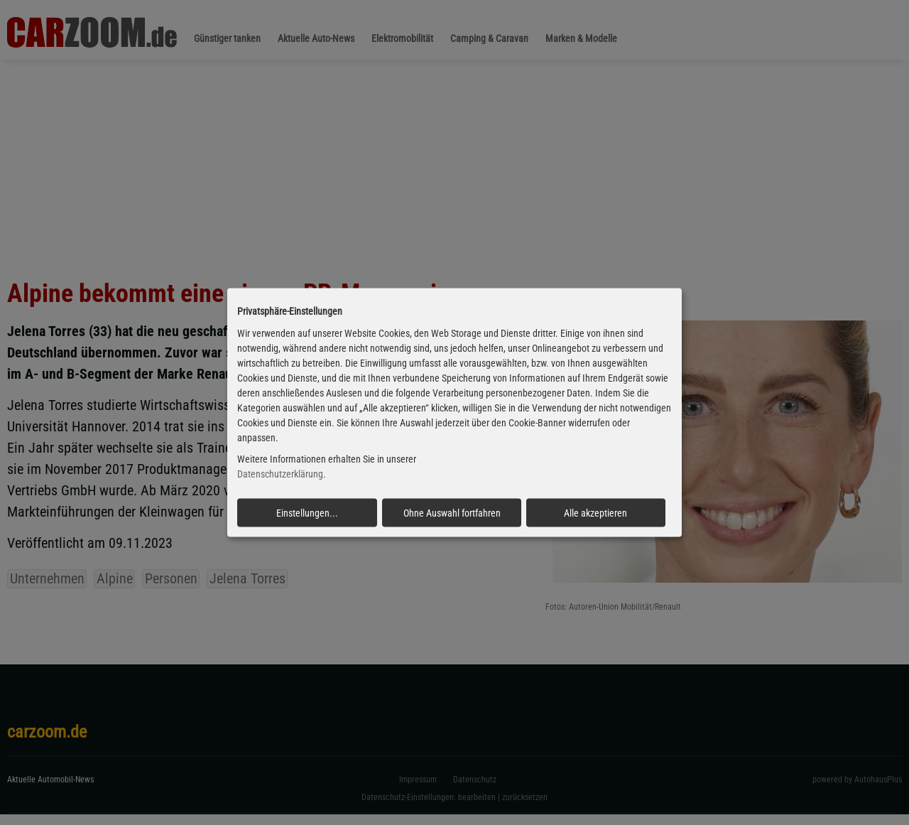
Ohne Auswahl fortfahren (452, 513)
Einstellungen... (307, 513)
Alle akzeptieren (595, 513)
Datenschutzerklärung (280, 474)
